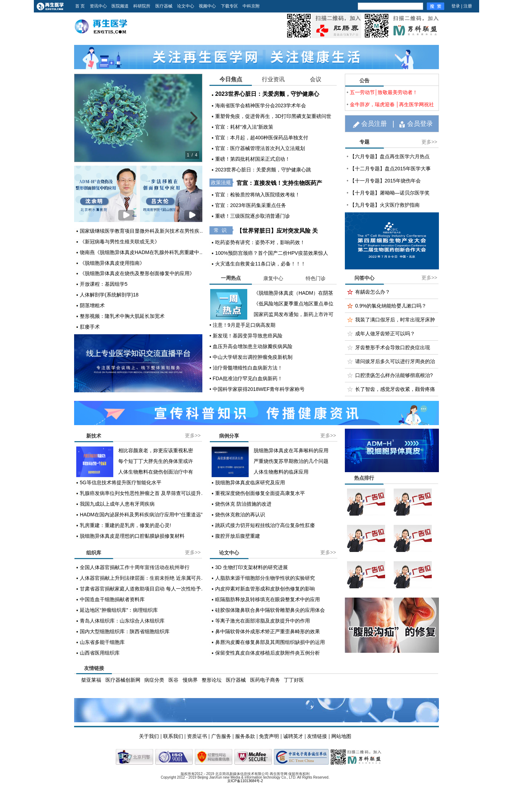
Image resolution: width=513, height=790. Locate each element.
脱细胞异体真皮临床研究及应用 (250, 482)
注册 (467, 6)
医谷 (173, 680)
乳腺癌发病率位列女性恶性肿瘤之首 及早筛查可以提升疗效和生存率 (144, 493)
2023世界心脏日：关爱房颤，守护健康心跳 (263, 169)
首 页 (80, 6)
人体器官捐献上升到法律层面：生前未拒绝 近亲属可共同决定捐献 (144, 578)
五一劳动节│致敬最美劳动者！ (384, 92)
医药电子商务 (265, 680)
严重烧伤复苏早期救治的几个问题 (291, 461)
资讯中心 (98, 6)
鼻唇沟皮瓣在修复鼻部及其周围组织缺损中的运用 (270, 642)
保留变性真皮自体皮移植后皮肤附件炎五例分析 (267, 653)
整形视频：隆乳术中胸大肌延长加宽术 (122, 316)
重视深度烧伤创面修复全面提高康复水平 (260, 493)
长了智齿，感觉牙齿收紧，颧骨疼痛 (395, 389)
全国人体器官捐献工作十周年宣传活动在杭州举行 (135, 567)
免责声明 (269, 736)
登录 (455, 6)
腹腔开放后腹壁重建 (237, 536)
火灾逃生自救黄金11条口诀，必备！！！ (260, 264)
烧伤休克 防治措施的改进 (243, 504)
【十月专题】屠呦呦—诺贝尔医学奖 (390, 193)
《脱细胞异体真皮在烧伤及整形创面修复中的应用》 (137, 273)
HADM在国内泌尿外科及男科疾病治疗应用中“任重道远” (141, 514)
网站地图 (341, 736)
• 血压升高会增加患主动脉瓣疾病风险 (250, 346)
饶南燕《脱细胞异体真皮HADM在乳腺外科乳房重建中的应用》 (144, 252)
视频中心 (207, 6)
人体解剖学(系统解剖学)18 (109, 295)
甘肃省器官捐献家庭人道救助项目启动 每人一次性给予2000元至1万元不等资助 (144, 589)
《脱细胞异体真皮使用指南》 (112, 263)
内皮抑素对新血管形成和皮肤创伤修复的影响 (265, 589)
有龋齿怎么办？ (372, 292)
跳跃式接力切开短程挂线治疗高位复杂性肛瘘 (265, 525)
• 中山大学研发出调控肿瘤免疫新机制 (250, 357)
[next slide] (192, 118)
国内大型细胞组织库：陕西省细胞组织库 (125, 631)
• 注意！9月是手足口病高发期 (242, 325)
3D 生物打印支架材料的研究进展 (251, 567)
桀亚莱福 (91, 680)
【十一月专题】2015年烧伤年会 (385, 181)
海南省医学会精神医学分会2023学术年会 (260, 105)
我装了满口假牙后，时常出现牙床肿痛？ (395, 321)
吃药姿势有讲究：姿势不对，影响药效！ (260, 242)
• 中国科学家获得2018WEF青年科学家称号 (257, 389)
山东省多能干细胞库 (102, 642)
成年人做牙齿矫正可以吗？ (385, 333)
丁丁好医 (294, 680)
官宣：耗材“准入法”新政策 (244, 127)
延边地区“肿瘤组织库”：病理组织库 (119, 610)
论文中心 (185, 6)
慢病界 (190, 680)
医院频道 (120, 6)
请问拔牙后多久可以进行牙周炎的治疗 (395, 363)
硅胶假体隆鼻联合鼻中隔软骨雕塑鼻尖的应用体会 (270, 610)
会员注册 (374, 123)
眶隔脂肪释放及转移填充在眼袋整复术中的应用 (267, 599)
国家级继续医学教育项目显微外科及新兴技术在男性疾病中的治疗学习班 (144, 231)
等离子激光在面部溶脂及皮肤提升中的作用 (262, 621)
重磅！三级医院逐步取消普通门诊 (252, 216)
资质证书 (197, 736)
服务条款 (245, 736)
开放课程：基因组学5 (104, 284)
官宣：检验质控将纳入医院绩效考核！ (257, 194)
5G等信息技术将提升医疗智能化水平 (120, 482)
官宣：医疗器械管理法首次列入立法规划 (260, 148)
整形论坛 (212, 680)
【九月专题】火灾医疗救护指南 (385, 205)
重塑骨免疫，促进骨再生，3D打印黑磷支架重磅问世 (273, 116)
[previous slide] (83, 118)
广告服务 (221, 736)
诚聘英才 (293, 736)
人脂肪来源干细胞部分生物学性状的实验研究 (265, 578)
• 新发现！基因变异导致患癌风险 (246, 336)
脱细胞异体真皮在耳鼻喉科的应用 (291, 450)
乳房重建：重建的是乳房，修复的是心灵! (125, 525)
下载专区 (229, 6)
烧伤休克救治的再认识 (240, 514)
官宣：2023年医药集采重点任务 (250, 205)
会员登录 (420, 123)
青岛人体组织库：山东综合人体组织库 (122, 621)
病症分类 (154, 680)
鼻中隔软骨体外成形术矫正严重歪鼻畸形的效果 (267, 631)
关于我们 (149, 736)
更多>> (429, 142)
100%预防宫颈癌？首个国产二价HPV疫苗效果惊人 (271, 253)
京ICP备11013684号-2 (245, 781)
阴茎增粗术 (92, 305)
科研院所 (141, 6)
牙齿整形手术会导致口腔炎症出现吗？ (392, 349)
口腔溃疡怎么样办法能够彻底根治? (394, 375)
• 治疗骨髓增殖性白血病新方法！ (246, 368)
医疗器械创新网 (122, 680)
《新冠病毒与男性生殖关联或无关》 (120, 241)
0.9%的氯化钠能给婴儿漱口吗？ (390, 306)
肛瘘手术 (90, 327)
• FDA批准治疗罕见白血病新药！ (246, 378)
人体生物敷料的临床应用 (281, 472)
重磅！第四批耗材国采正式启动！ (252, 159)
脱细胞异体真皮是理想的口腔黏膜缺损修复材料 (132, 536)
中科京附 (251, 6)
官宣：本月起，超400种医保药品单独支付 (261, 137)
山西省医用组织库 (100, 653)
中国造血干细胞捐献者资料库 (112, 599)
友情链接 (317, 736)
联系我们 (173, 736)
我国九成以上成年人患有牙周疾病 (117, 504)
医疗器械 (163, 6)
